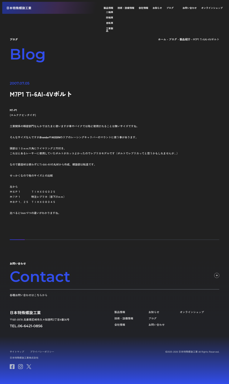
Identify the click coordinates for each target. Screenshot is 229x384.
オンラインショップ (212, 8)
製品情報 (108, 8)
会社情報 (143, 8)
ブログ (170, 8)
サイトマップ (17, 351)
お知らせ (157, 8)
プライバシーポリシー (42, 351)
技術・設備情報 (125, 8)
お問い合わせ (189, 8)
